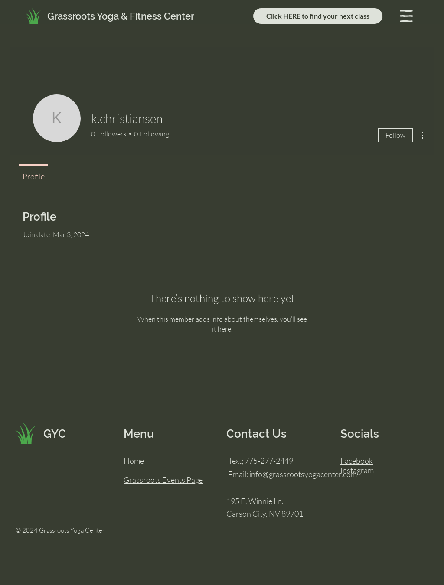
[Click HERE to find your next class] (318, 16)
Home (134, 460)
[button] (406, 16)
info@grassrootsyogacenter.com (303, 474)
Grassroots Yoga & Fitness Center (120, 16)
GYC (54, 433)
